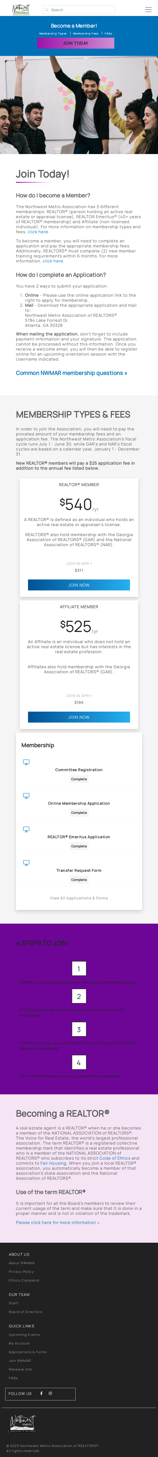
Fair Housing (53, 1163)
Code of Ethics (114, 1158)
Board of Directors (25, 1312)
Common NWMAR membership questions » (71, 373)
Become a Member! (74, 25)
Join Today (76, 43)
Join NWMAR (20, 1360)
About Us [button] (19, 1254)
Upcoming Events (24, 1334)
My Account (19, 1343)
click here (38, 231)
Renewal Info (20, 1369)
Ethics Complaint (24, 1280)
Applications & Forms (28, 1352)
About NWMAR (22, 1263)
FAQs (108, 33)
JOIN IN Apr (77, 563)
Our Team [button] (19, 1294)
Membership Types (53, 33)
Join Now (79, 585)
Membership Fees (86, 33)
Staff (13, 1303)
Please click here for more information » (58, 1222)
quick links (22, 1326)
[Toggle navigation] (150, 8)
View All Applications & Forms (79, 898)
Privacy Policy (21, 1271)
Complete (79, 779)
